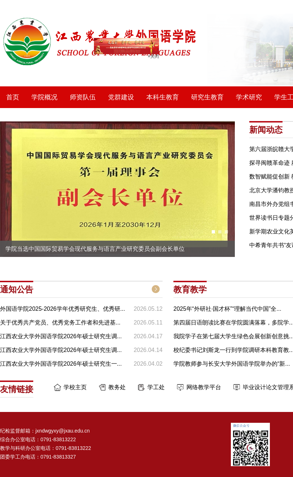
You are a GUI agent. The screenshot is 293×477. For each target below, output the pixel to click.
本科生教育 (162, 97)
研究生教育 (207, 97)
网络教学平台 (203, 387)
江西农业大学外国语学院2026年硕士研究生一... (61, 364)
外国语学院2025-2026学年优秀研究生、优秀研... (62, 309)
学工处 (156, 387)
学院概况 (44, 97)
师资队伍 (83, 97)
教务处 (117, 387)
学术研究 (249, 97)
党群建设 (121, 97)
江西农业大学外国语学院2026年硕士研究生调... (61, 336)
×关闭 (152, 55)
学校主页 (75, 387)
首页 (12, 97)
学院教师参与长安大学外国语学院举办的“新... (231, 364)
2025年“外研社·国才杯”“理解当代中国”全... (227, 309)
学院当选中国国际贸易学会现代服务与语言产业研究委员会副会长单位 (95, 249)
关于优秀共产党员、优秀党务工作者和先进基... (60, 322)
